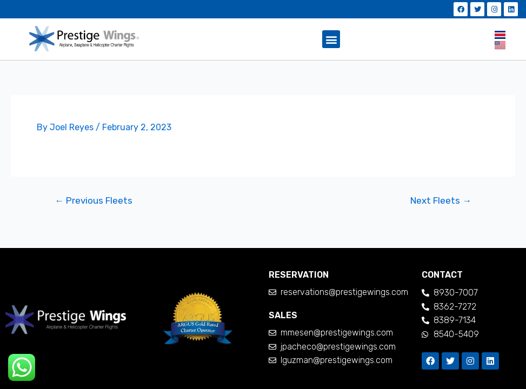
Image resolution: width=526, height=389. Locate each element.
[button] (331, 39)
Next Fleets (440, 200)
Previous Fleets (93, 200)
